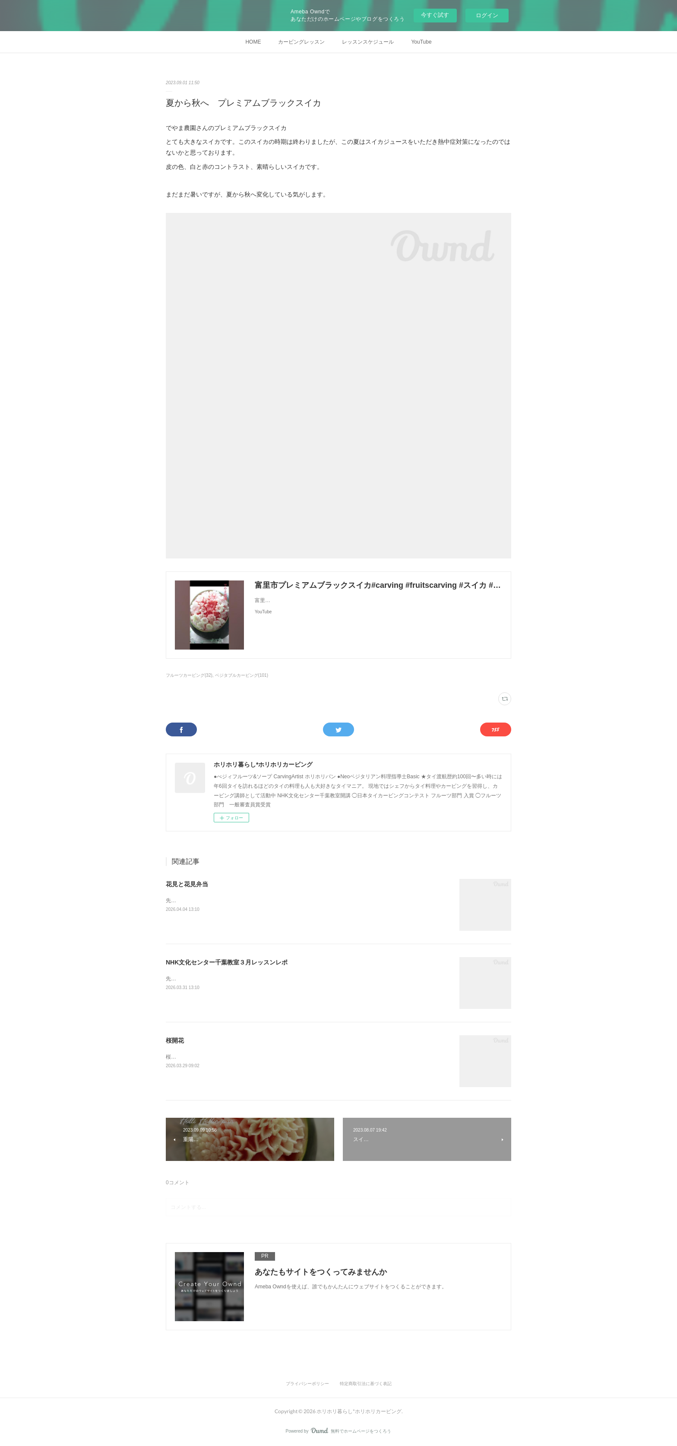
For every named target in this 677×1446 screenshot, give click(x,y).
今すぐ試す (435, 15)
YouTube (421, 42)
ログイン (487, 15)
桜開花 (175, 1040)
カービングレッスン (301, 42)
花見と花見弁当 (187, 884)
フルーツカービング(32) (189, 675)
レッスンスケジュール (368, 42)
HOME (253, 42)
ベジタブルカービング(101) (241, 675)
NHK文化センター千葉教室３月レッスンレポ (227, 962)
